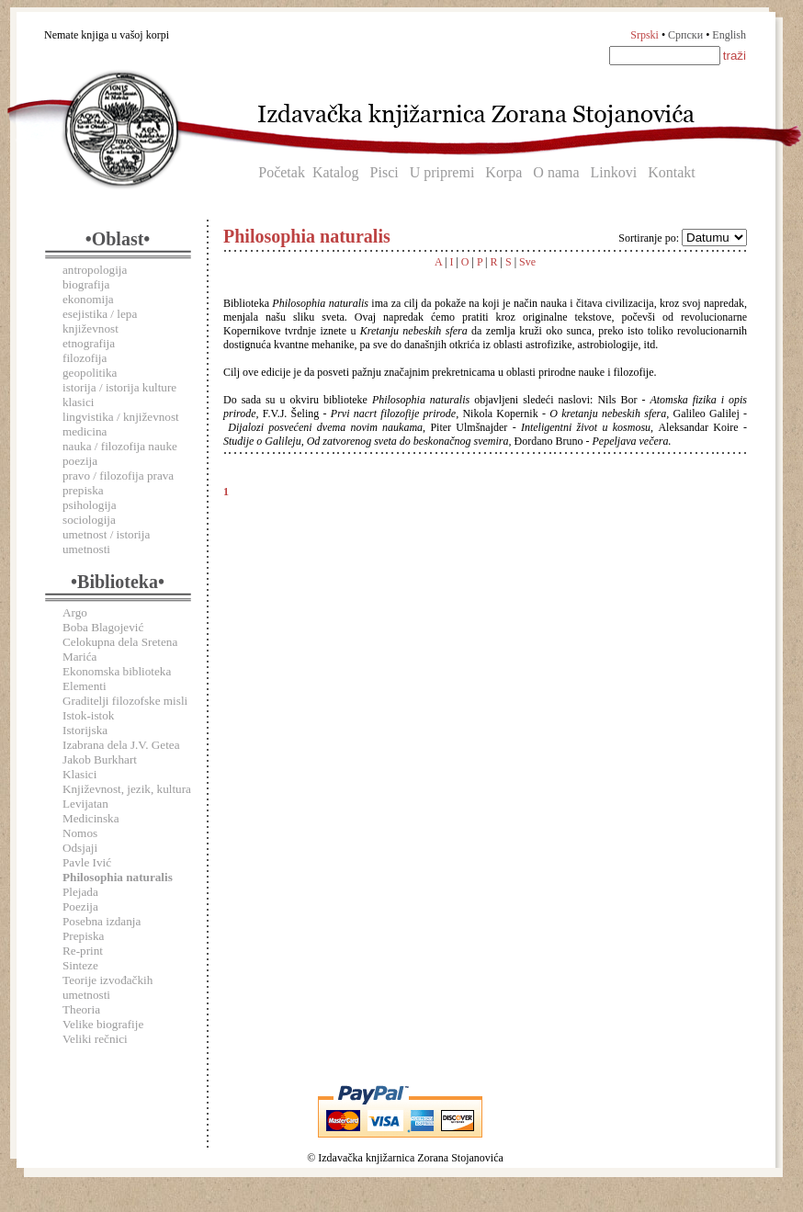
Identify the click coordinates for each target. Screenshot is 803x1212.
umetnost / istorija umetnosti (106, 541)
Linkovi (614, 172)
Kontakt (672, 172)
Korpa (503, 172)
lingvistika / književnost (120, 417)
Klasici (79, 774)
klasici (78, 402)
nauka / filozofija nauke (119, 446)
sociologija (89, 520)
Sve (527, 261)
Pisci (384, 172)
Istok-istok (88, 715)
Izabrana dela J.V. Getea (121, 745)
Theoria (81, 1009)
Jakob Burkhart (99, 759)
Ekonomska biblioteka (116, 671)
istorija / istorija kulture (119, 387)
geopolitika (89, 372)
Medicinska (90, 818)
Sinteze (80, 965)
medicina (84, 431)
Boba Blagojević (102, 627)
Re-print (82, 950)
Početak (281, 172)
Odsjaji (79, 848)
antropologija (94, 270)
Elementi (84, 686)
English (729, 34)
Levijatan (85, 803)
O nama (556, 172)
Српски (685, 34)
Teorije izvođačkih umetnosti (107, 987)
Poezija (80, 906)
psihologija (89, 505)
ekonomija (88, 299)
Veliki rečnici (95, 1039)
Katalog (335, 172)
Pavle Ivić (86, 862)
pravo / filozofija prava (118, 475)
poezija (79, 461)
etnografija (88, 343)
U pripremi (442, 172)
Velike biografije (102, 1024)
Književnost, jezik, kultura (126, 789)
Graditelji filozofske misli (124, 701)
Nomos (79, 833)
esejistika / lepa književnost (99, 321)
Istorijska (84, 730)
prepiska (83, 490)
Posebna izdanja (101, 921)
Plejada (80, 892)
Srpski (644, 34)
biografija (85, 284)
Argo (74, 612)
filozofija (84, 358)
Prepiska (83, 936)
